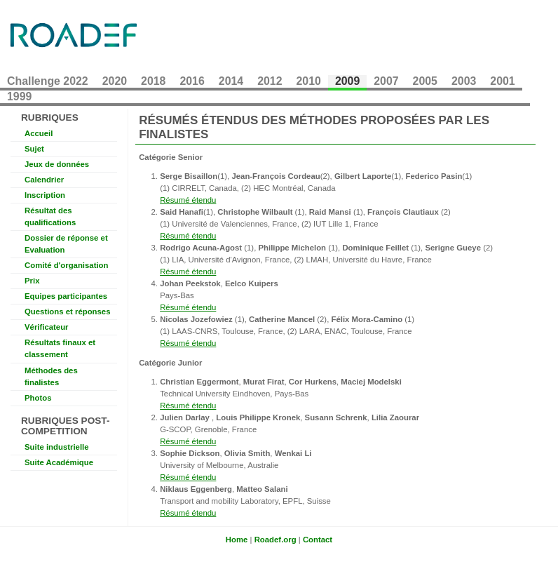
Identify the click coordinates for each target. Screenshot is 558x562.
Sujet (34, 149)
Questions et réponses (67, 311)
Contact (317, 539)
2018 (153, 81)
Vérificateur (47, 327)
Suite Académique (59, 462)
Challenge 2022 (47, 81)
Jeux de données (57, 164)
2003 (463, 81)
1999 (19, 96)
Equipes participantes (66, 296)
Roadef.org (275, 539)
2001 (502, 81)
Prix (32, 280)
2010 (309, 81)
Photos (38, 398)
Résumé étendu (188, 200)
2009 (347, 81)
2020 (114, 81)
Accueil (39, 133)
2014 (231, 81)
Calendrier (44, 179)
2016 (191, 81)
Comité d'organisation (66, 265)
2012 (269, 81)
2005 (425, 81)
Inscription (45, 195)
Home (237, 539)
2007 (386, 81)
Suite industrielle (57, 447)
